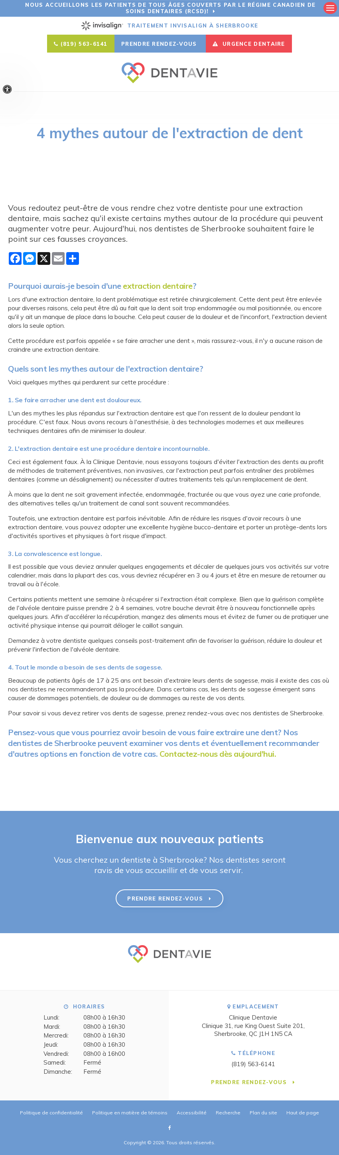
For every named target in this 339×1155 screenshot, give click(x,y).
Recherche (228, 1113)
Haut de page (302, 1113)
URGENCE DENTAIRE (249, 44)
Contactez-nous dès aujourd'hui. (218, 753)
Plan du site (263, 1113)
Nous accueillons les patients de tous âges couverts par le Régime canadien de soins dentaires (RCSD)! (170, 8)
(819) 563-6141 (84, 44)
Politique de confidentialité (51, 1113)
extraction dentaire (158, 286)
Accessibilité (192, 1113)
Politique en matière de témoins (130, 1113)
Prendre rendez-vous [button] (160, 44)
